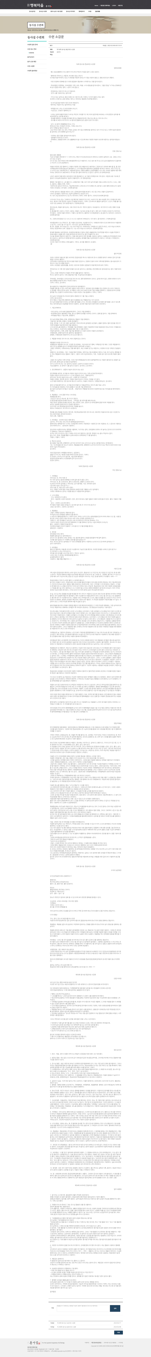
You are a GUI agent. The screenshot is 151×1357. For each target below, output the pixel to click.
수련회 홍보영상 (32, 70)
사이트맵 (120, 1342)
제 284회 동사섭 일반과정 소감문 (66, 1327)
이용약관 (87, 1342)
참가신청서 (30, 57)
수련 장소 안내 (31, 49)
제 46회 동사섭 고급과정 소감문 (66, 1323)
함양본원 (31, 52)
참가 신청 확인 (31, 61)
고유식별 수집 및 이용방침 (110, 1342)
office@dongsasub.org (58, 1351)
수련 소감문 (30, 66)
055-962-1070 (77, 1351)
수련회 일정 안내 (32, 44)
